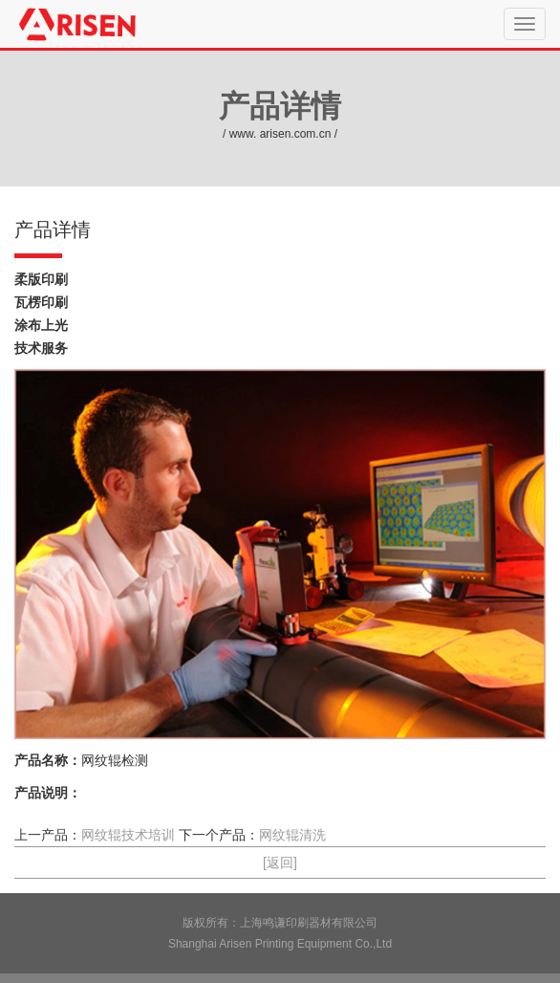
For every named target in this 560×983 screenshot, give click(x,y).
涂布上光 (41, 325)
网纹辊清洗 (292, 834)
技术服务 (41, 348)
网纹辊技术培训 (128, 834)
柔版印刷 (41, 279)
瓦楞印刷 (41, 302)
